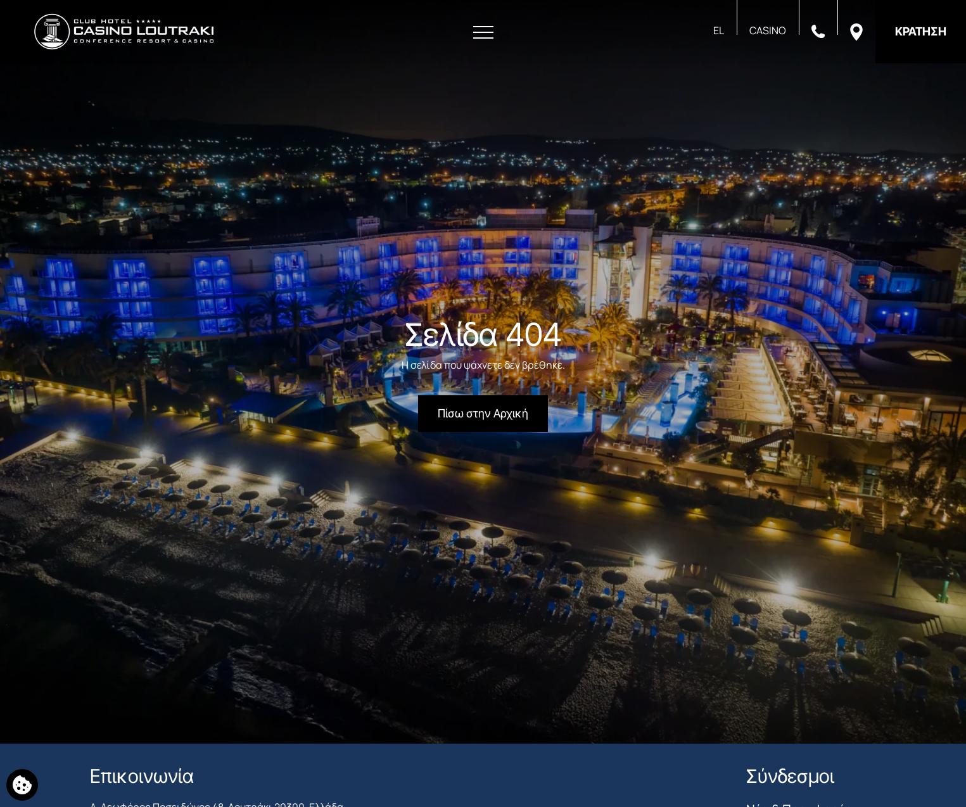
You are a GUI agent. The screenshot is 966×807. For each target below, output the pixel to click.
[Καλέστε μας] (818, 30)
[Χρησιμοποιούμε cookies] (22, 785)
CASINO (767, 30)
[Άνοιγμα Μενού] (483, 32)
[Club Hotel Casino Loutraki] (124, 31)
